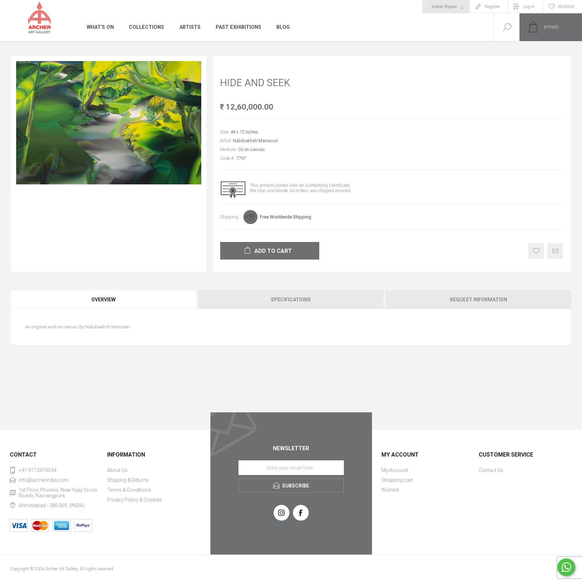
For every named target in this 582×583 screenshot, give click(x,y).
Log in (529, 6)
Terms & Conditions (129, 490)
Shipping (229, 217)
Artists (188, 27)
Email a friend (555, 251)
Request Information (478, 299)
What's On (100, 27)
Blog (281, 27)
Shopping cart (397, 480)
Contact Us (491, 470)
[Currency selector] (446, 6)
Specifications (291, 299)
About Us (117, 470)
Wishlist (390, 490)
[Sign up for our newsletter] (291, 467)
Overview (103, 299)
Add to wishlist (536, 251)
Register (492, 6)
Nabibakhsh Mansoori (255, 140)
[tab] (104, 299)
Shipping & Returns (128, 480)
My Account (394, 470)
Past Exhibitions (237, 27)
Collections (146, 27)
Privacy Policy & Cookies (134, 500)
